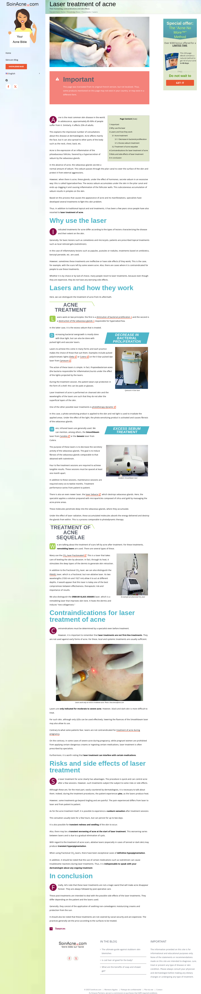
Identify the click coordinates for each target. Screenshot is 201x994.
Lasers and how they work (120, 132)
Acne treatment (120, 135)
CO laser (74, 555)
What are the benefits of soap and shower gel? (121, 969)
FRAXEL (53, 574)
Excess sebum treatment (127, 143)
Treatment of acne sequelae (125, 146)
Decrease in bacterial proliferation (131, 139)
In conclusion (115, 158)
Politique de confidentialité (131, 989)
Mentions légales (111, 989)
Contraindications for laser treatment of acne (128, 150)
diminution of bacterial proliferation (113, 317)
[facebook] (69, 958)
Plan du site (148, 989)
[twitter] (76, 958)
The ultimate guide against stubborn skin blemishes (121, 951)
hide (135, 119)
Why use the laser (117, 128)
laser (93, 494)
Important (114, 124)
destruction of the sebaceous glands (76, 321)
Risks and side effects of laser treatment (126, 154)
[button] (22, 80)
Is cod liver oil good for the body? (117, 960)
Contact (159, 989)
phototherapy (104, 407)
